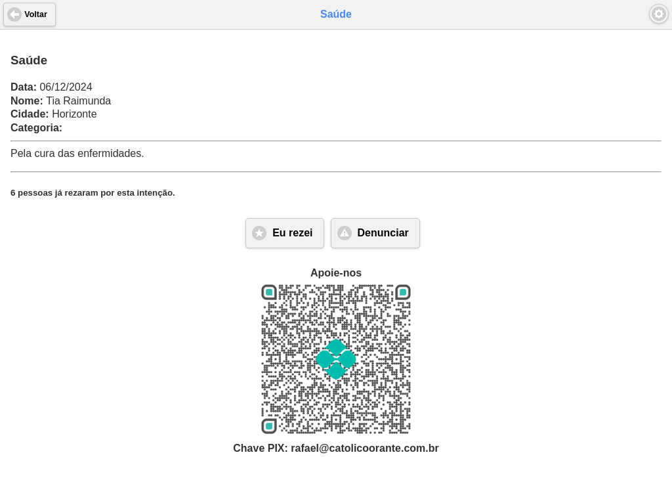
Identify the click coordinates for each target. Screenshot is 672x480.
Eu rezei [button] (292, 232)
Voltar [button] (35, 14)
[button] (659, 14)
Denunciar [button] (383, 232)
